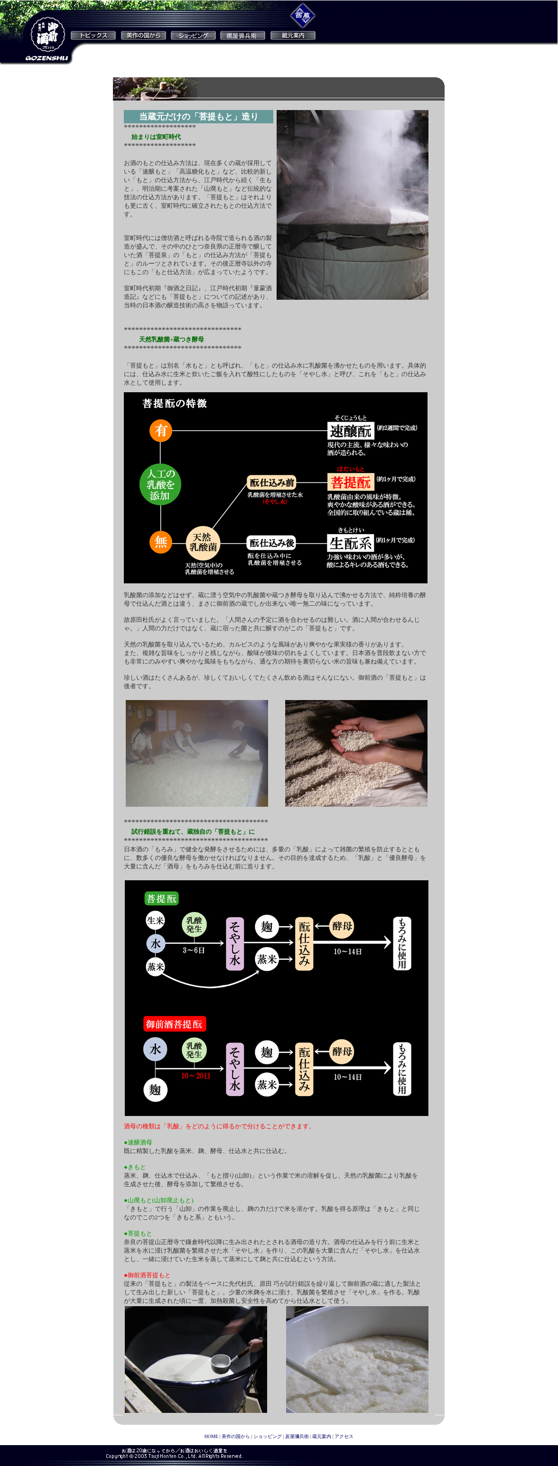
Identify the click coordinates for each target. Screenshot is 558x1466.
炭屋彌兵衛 (297, 1436)
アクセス (344, 1436)
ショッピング (267, 1436)
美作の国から (236, 1436)
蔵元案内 (321, 1436)
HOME (211, 1436)
